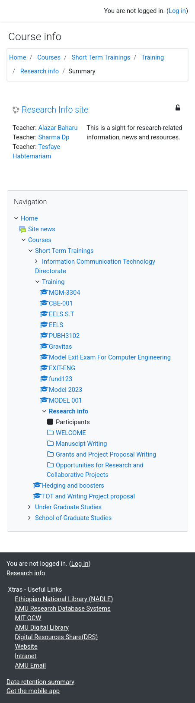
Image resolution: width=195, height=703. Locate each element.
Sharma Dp (53, 137)
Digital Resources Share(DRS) (56, 637)
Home (17, 57)
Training (152, 57)
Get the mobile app (33, 691)
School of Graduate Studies (73, 518)
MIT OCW (28, 618)
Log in (177, 11)
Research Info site (55, 110)
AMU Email (30, 665)
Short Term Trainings (101, 57)
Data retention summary (40, 682)
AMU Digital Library (42, 627)
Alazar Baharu (57, 128)
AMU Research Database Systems (63, 608)
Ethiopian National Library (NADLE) (64, 599)
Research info (39, 71)
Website (26, 646)
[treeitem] (97, 219)
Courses (49, 57)
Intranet (25, 656)
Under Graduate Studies (68, 507)
